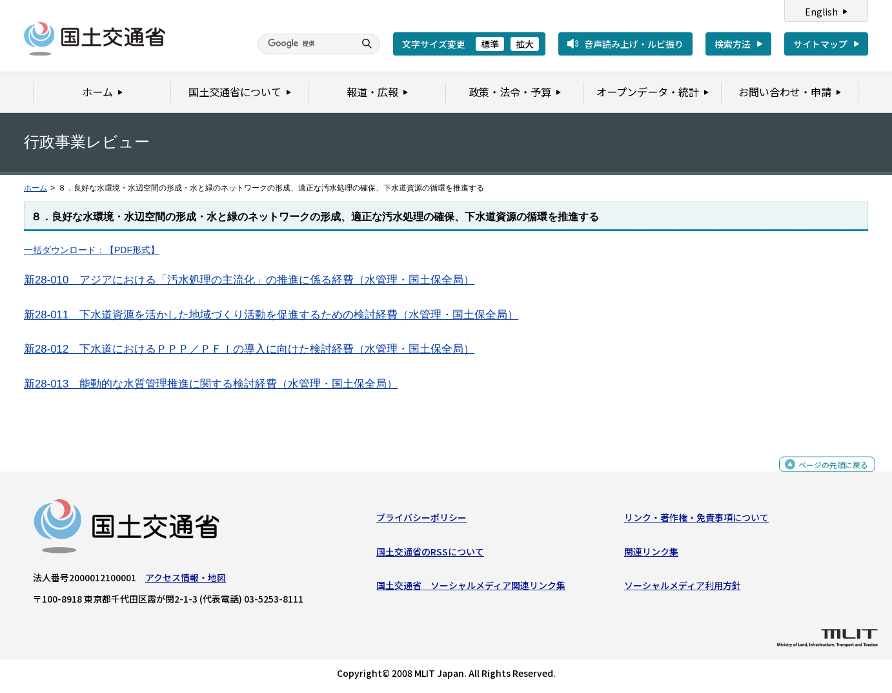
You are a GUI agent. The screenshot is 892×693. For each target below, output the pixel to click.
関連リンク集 (651, 554)
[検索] (304, 44)
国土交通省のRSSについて (430, 554)
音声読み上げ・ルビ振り (634, 43)
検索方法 (733, 43)
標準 (490, 43)
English (821, 11)
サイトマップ (820, 43)
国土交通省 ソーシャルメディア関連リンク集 (470, 588)
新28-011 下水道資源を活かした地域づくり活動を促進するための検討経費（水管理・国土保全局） (271, 315)
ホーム (35, 187)
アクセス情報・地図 (185, 580)
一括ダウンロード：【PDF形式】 (91, 250)
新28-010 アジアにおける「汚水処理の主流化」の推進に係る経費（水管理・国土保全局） (249, 280)
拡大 (525, 43)
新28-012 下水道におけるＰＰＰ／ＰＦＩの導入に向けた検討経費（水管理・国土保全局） (249, 349)
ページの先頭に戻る (828, 474)
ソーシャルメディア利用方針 (682, 588)
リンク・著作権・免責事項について (696, 520)
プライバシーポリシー (421, 520)
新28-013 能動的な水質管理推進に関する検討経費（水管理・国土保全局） (211, 384)
